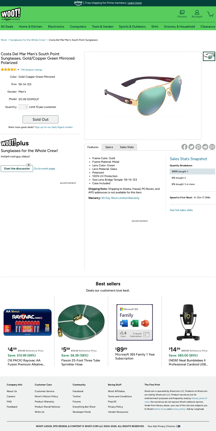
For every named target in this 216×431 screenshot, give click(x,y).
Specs (109, 147)
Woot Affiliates (116, 391)
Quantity (11, 107)
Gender (12, 91)
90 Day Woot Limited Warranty (120, 198)
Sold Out (41, 119)
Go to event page (44, 168)
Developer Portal (82, 412)
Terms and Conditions (120, 396)
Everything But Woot (84, 406)
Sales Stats (127, 147)
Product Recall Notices (47, 406)
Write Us (39, 412)
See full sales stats (181, 210)
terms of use (160, 409)
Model (13, 99)
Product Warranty (44, 401)
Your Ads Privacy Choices (161, 426)
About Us (12, 391)
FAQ (9, 401)
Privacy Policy (115, 406)
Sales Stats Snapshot (188, 158)
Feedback (12, 406)
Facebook (78, 391)
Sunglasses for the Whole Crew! (28, 40)
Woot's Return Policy (46, 396)
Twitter (77, 396)
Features (92, 147)
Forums (182, 14)
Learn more (135, 3)
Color (13, 76)
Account (197, 14)
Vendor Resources (118, 412)
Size (14, 84)
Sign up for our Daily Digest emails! (54, 127)
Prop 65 (112, 401)
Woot (4, 40)
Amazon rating (31, 69)
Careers (11, 396)
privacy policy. (178, 409)
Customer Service (44, 391)
